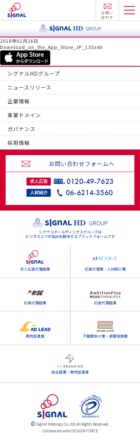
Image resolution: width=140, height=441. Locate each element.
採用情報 (18, 143)
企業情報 (18, 101)
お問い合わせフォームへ (82, 163)
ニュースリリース (29, 87)
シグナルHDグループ (33, 73)
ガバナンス (21, 129)
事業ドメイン (24, 115)
